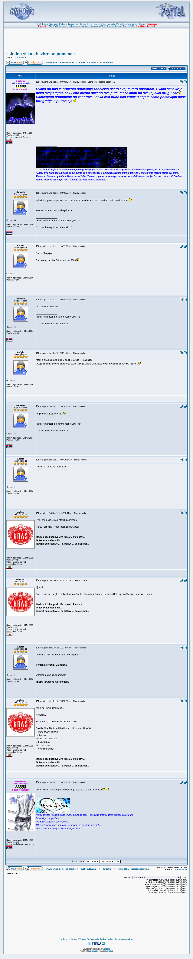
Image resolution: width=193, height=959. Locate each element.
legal (132, 939)
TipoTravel (110, 939)
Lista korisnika (99, 24)
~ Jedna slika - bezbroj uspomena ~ (41, 53)
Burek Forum (63, 939)
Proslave (103, 939)
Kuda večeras (119, 939)
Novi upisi (53, 24)
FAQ (50, 26)
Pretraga (63, 24)
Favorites (63, 26)
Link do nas (73, 24)
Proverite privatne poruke (127, 24)
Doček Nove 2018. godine (77, 939)
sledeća (22, 57)
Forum (45, 24)
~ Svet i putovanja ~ (88, 62)
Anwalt (127, 939)
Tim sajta (111, 24)
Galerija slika (74, 26)
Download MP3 (96, 26)
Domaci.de (106, 949)
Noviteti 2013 (128, 26)
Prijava (142, 24)
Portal (38, 24)
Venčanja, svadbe (93, 939)
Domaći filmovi (86, 24)
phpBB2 (110, 951)
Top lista (84, 26)
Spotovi (118, 26)
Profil (55, 26)
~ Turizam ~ (107, 62)
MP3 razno (108, 26)
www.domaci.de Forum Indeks (61, 62)
